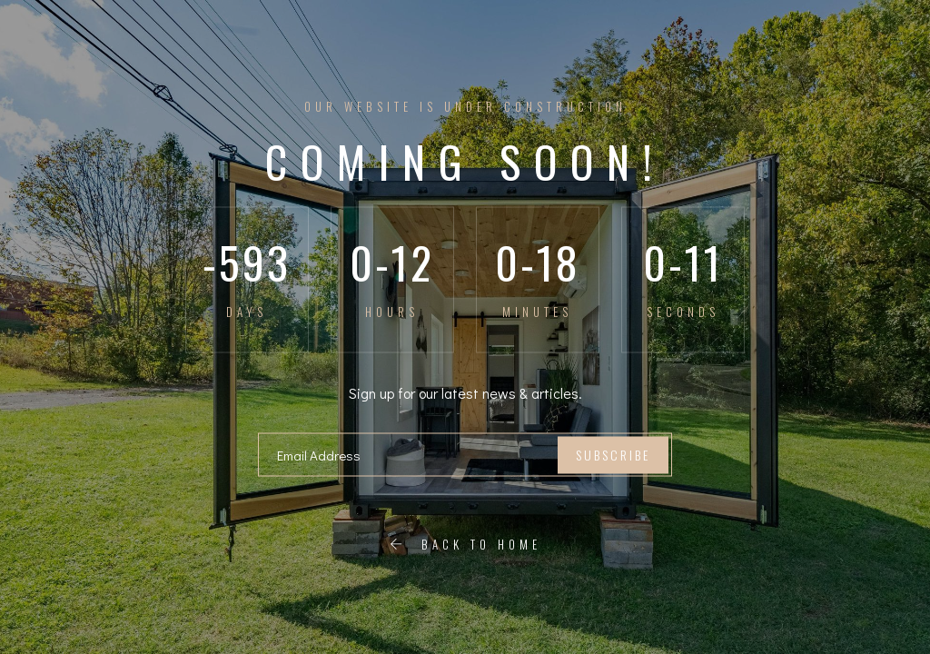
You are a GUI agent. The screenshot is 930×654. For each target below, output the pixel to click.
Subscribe (613, 454)
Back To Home (465, 544)
